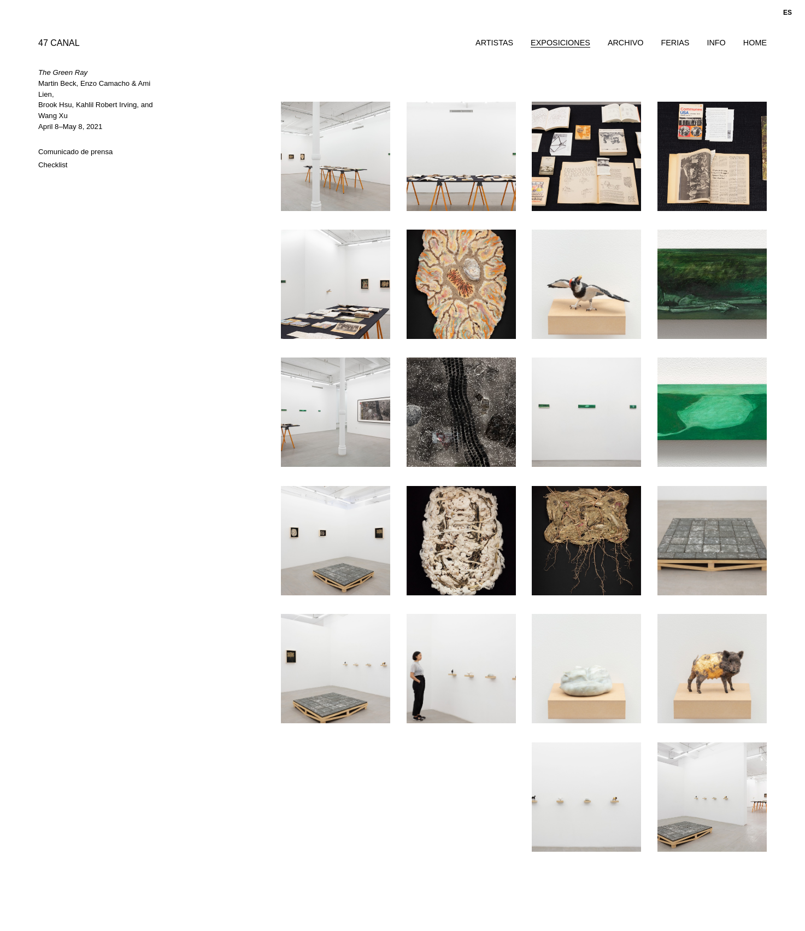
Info (716, 42)
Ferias (675, 42)
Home (755, 42)
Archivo (626, 42)
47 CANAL (59, 43)
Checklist (53, 165)
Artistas (494, 42)
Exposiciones (560, 42)
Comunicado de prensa (75, 152)
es (787, 12)
